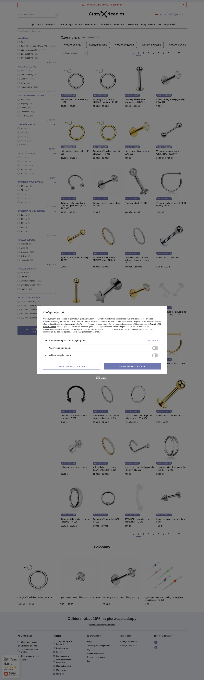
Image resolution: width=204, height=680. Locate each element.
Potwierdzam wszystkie (132, 366)
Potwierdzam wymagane (72, 366)
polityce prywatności (70, 324)
